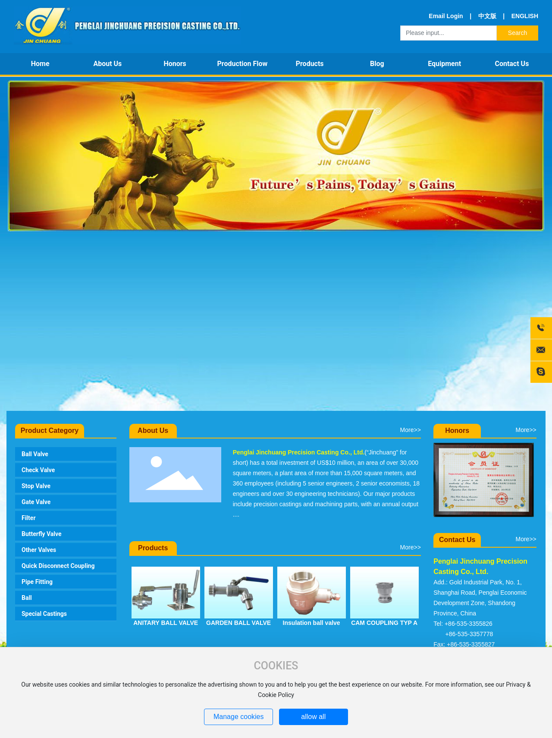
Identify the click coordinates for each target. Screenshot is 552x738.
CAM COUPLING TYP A (384, 622)
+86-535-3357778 (469, 634)
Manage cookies (238, 716)
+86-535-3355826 (468, 623)
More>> (410, 429)
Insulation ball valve (311, 622)
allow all (313, 716)
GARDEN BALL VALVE (238, 622)
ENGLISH (524, 16)
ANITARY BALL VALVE (165, 622)
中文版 (487, 16)
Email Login (446, 16)
